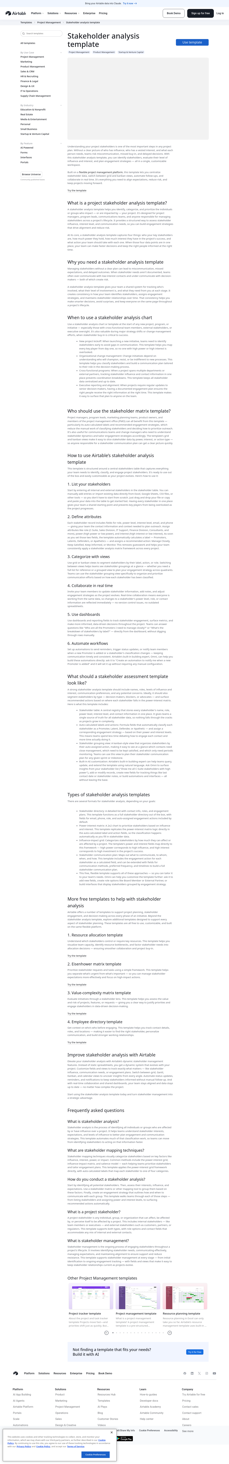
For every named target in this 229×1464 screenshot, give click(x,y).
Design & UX (27, 86)
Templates (26, 22)
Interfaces (26, 157)
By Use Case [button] (41, 52)
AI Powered (27, 147)
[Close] (111, 1432)
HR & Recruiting (29, 76)
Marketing (26, 61)
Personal (25, 124)
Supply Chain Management (36, 95)
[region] (60, 1445)
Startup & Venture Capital (35, 134)
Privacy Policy (24, 1446)
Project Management (49, 22)
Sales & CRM (27, 71)
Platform (39, 13)
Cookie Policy (43, 1446)
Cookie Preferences (95, 1454)
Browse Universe (31, 174)
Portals (24, 162)
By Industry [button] (41, 105)
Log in (220, 13)
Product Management (33, 66)
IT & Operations (29, 91)
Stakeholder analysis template (83, 22)
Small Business (29, 129)
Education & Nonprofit (33, 109)
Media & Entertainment (34, 119)
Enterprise (91, 13)
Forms (24, 152)
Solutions (56, 13)
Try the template (77, 190)
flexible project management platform (101, 172)
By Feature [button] (41, 143)
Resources (73, 13)
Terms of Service (75, 1446)
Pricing (105, 13)
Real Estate (27, 114)
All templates (28, 43)
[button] (106, 1333)
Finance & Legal (29, 81)
